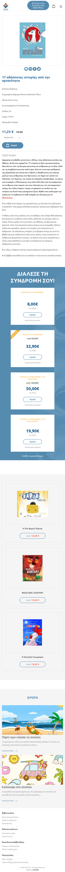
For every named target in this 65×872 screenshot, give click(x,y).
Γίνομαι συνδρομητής (10, 846)
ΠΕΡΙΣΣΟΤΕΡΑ (8, 751)
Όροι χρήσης (7, 859)
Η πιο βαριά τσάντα (32, 528)
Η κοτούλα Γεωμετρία (32, 657)
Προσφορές (7, 823)
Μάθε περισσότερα (32, 456)
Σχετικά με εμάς (8, 833)
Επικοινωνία (7, 836)
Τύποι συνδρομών (9, 849)
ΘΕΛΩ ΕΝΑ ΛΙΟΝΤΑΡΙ (32, 593)
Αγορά (14, 145)
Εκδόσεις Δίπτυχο (9, 820)
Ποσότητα (8, 137)
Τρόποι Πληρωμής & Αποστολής (15, 862)
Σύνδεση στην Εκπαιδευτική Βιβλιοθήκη (38, 5)
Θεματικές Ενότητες (10, 817)
